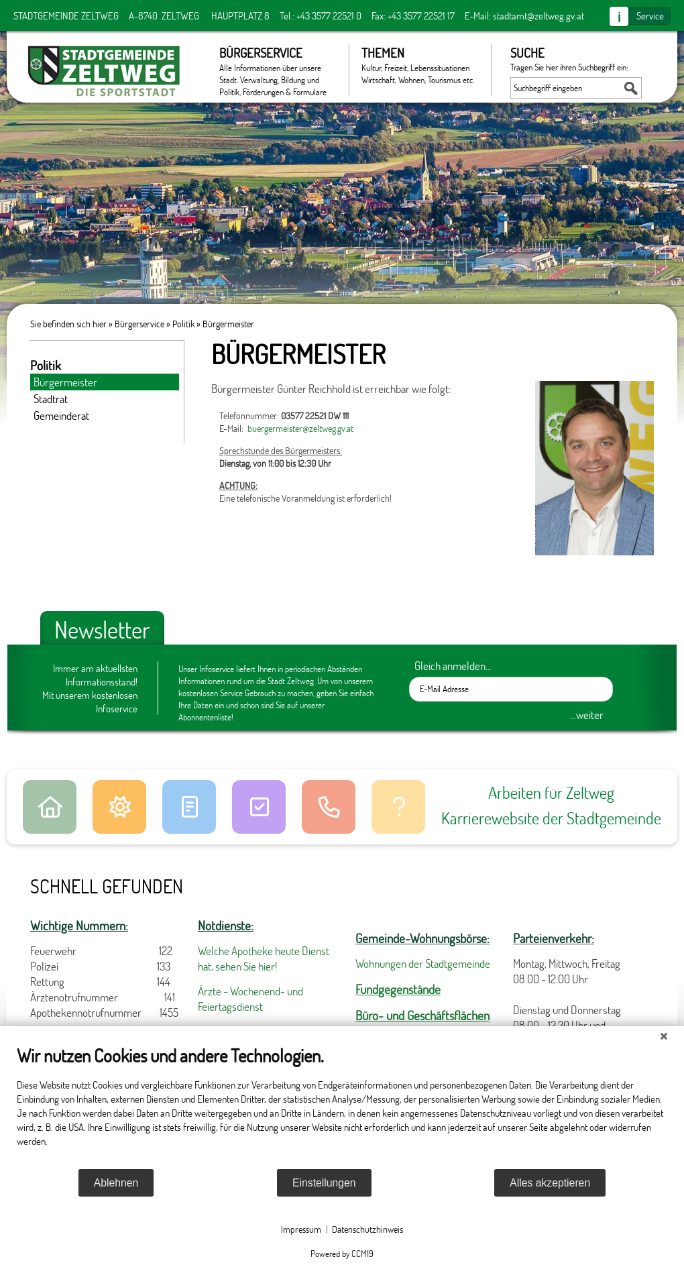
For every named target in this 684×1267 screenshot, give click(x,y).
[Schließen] (664, 1036)
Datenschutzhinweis (367, 1229)
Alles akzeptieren (550, 1183)
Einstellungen (324, 1183)
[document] (342, 1106)
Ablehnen (116, 1183)
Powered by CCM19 (342, 1254)
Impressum (301, 1229)
